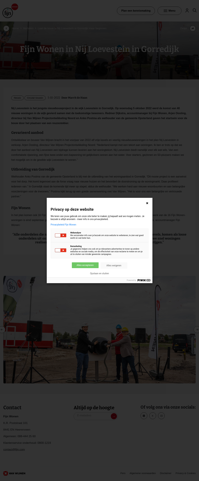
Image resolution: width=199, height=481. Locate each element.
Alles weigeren (113, 265)
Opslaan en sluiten (99, 273)
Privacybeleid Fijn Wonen (63, 224)
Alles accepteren (85, 265)
